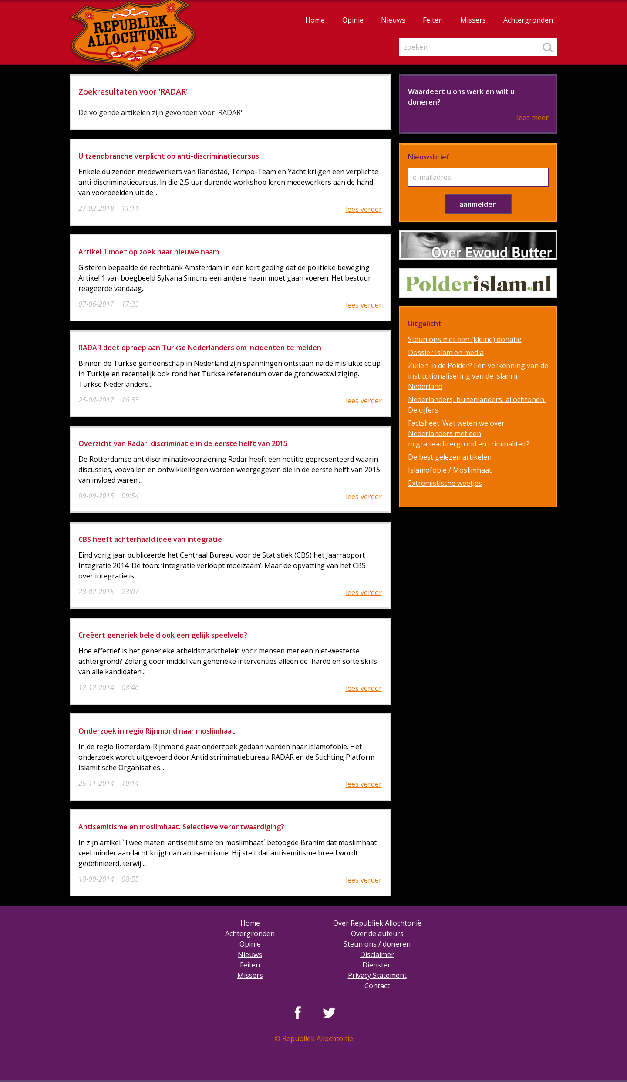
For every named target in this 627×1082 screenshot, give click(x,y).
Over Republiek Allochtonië (377, 923)
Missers (473, 20)
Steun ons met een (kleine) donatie (465, 339)
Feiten (433, 20)
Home (315, 20)
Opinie (353, 20)
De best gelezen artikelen (450, 457)
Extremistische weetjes (445, 483)
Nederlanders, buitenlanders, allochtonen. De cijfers (477, 405)
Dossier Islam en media (446, 352)
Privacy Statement (377, 975)
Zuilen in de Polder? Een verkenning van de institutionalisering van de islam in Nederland (478, 376)
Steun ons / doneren (377, 944)
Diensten (377, 965)
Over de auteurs (377, 933)
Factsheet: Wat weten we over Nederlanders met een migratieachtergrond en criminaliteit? (468, 433)
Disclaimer (377, 954)
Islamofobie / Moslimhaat (450, 470)
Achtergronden (528, 20)
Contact (377, 986)
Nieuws (393, 20)
